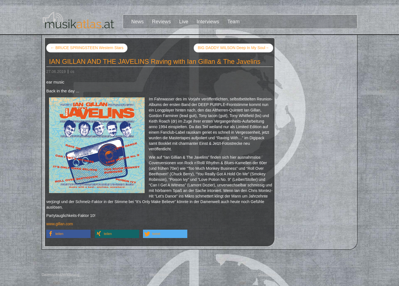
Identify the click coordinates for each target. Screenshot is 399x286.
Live (183, 21)
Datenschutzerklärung (60, 274)
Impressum (158, 274)
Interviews (208, 21)
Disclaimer (267, 274)
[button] (68, 234)
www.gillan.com (59, 224)
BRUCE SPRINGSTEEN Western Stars (86, 47)
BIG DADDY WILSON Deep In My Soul (233, 48)
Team (233, 21)
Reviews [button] (161, 21)
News (137, 21)
